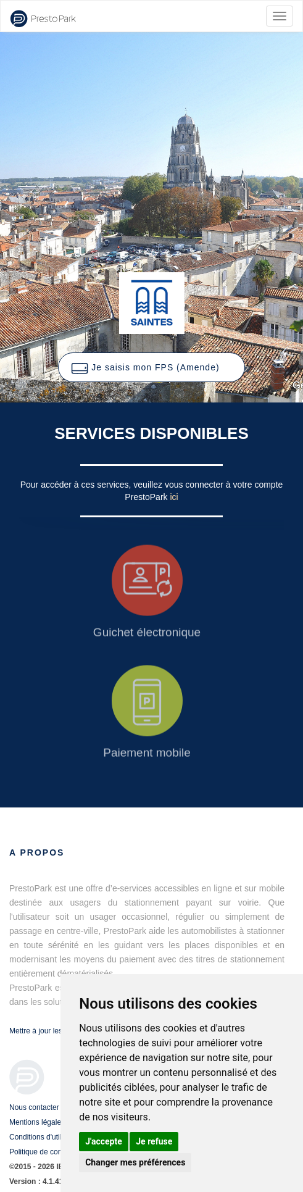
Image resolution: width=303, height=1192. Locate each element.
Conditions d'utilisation (46, 1137)
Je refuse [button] (154, 1141)
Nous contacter (34, 1107)
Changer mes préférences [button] (135, 1162)
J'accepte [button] (103, 1141)
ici (174, 497)
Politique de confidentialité (52, 1152)
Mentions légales (37, 1122)
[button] (151, 367)
